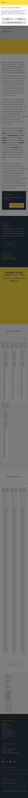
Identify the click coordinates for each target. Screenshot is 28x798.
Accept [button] (20, 19)
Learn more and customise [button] (14, 22)
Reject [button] (7, 19)
